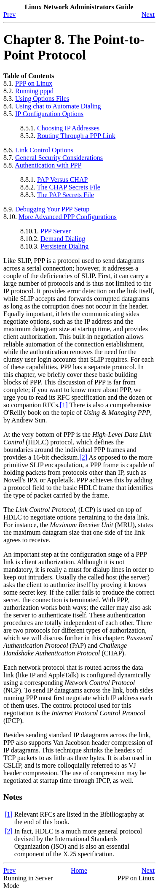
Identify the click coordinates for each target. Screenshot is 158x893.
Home (79, 870)
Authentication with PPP (48, 165)
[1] (64, 405)
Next (148, 14)
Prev (9, 14)
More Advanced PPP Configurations (68, 216)
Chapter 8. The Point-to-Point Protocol (74, 47)
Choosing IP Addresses (68, 128)
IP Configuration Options (49, 113)
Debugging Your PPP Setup (52, 209)
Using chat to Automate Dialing (58, 106)
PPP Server (55, 231)
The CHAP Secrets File (68, 187)
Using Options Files (42, 98)
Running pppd (34, 91)
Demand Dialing (62, 238)
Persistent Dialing (64, 246)
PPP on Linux (33, 83)
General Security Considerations (59, 157)
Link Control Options (44, 150)
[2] (83, 457)
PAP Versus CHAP (62, 179)
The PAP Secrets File (65, 194)
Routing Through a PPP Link (76, 135)
